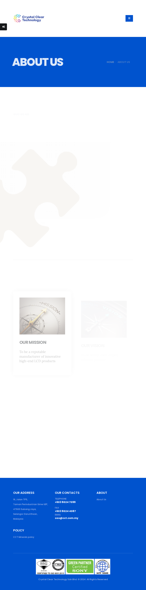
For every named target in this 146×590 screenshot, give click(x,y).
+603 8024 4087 (66, 511)
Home (106, 62)
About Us (102, 499)
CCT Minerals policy (24, 537)
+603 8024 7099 (66, 502)
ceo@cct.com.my (67, 518)
